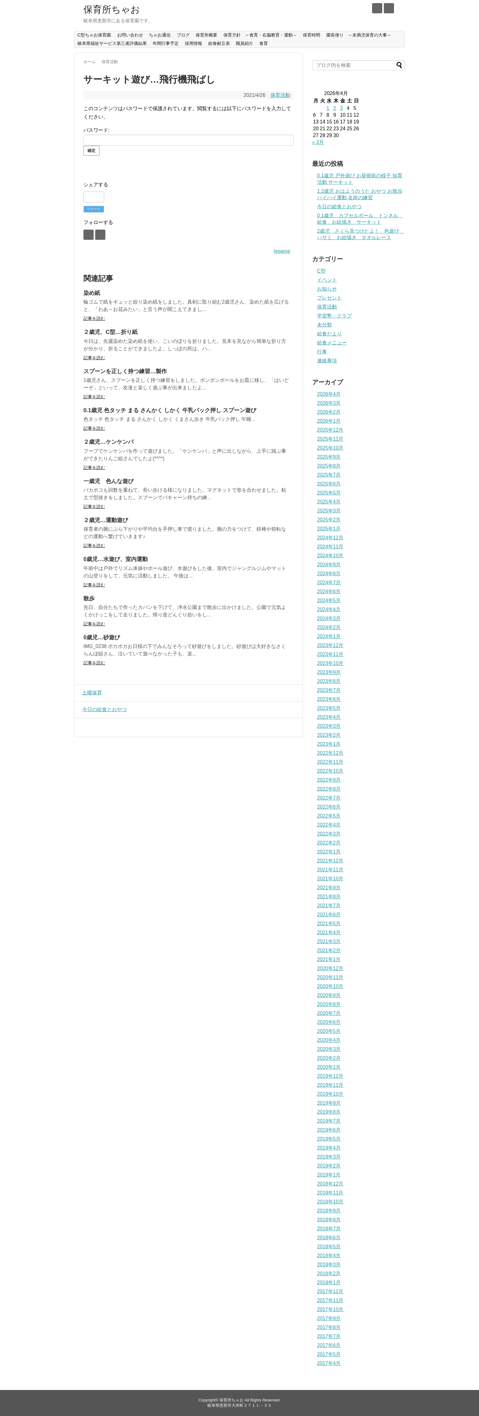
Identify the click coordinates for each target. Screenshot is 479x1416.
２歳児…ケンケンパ (108, 442)
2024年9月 (329, 564)
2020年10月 (330, 986)
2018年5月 (329, 1246)
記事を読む (94, 318)
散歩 (89, 598)
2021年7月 (329, 905)
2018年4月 (329, 1255)
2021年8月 (329, 896)
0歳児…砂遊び (101, 637)
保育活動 (280, 95)
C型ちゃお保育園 (94, 34)
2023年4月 (329, 717)
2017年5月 (329, 1354)
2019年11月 (330, 1085)
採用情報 (193, 43)
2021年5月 (329, 923)
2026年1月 (329, 421)
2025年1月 (329, 528)
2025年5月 (329, 492)
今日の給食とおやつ (103, 709)
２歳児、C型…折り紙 (110, 332)
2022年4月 (329, 824)
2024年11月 (330, 546)
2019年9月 (329, 1103)
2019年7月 (329, 1121)
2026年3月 (329, 403)
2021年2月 (329, 950)
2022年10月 (330, 771)
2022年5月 (329, 815)
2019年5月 (329, 1139)
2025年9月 (329, 457)
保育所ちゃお (111, 9)
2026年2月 (329, 412)
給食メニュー (332, 342)
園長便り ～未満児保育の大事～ (358, 34)
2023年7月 (329, 690)
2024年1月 (329, 636)
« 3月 (318, 142)
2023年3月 (329, 726)
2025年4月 (329, 501)
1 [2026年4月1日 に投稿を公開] (328, 108)
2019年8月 (329, 1112)
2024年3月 (329, 618)
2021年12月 (330, 860)
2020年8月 (329, 1004)
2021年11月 (330, 869)
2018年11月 (330, 1192)
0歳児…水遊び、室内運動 (115, 559)
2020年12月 (330, 968)
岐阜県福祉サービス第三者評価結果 (112, 43)
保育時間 (311, 34)
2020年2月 (329, 1058)
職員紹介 (244, 43)
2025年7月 (329, 474)
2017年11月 (330, 1300)
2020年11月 (330, 977)
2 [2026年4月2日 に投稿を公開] (334, 108)
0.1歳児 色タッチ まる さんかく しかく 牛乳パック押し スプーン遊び (169, 410)
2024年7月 (329, 582)
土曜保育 (90, 692)
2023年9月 (329, 672)
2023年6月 (329, 699)
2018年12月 (330, 1183)
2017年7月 (329, 1336)
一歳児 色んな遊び (108, 481)
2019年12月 (330, 1076)
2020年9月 (329, 995)
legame (282, 251)
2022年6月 (329, 806)
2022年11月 (330, 762)
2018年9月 (329, 1210)
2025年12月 (330, 430)
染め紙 (91, 293)
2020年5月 (329, 1031)
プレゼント (329, 297)
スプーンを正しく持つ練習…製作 (125, 371)
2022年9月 (329, 780)
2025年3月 (329, 510)
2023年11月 (330, 654)
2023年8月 (329, 681)
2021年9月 (329, 887)
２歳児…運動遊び (105, 520)
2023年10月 (330, 663)
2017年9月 (329, 1318)
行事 (322, 351)
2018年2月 (329, 1273)
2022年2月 (329, 842)
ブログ (183, 34)
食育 (263, 43)
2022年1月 (329, 851)
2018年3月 (329, 1264)
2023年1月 (329, 744)
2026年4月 (329, 394)
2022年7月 (329, 798)
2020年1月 (329, 1067)
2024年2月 (329, 627)
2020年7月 (329, 1013)
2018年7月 (329, 1228)
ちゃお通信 (160, 34)
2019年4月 (329, 1147)
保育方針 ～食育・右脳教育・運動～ (260, 34)
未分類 (324, 324)
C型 (321, 271)
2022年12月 (330, 753)
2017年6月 (329, 1345)
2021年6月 (329, 914)
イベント (327, 280)
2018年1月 (329, 1282)
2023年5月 (329, 708)
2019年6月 (329, 1130)
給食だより (329, 333)
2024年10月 (330, 555)
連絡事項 (327, 360)
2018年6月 (329, 1237)
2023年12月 (330, 645)
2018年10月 (330, 1201)
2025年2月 (329, 519)
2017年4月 (329, 1363)
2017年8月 (329, 1327)
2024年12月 (330, 537)
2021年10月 (330, 878)
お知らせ (327, 288)
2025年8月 (329, 465)
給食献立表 (219, 43)
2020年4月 (329, 1040)
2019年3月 (329, 1156)
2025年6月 (329, 483)
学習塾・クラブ (334, 315)
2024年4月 (329, 609)
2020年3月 (329, 1049)
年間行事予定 (166, 43)
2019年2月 (329, 1165)
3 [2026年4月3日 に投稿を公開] (341, 108)
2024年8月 (329, 573)
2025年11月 (330, 439)
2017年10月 (330, 1309)
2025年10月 (330, 448)
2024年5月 (329, 600)
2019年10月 (330, 1094)
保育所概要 (206, 34)
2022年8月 (329, 789)
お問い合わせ (130, 34)
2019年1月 (329, 1174)
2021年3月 (329, 941)
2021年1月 (329, 959)
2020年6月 (329, 1022)
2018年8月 (329, 1219)
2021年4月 (329, 932)
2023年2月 (329, 735)
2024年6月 (329, 591)
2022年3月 (329, 833)
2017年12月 (330, 1291)
